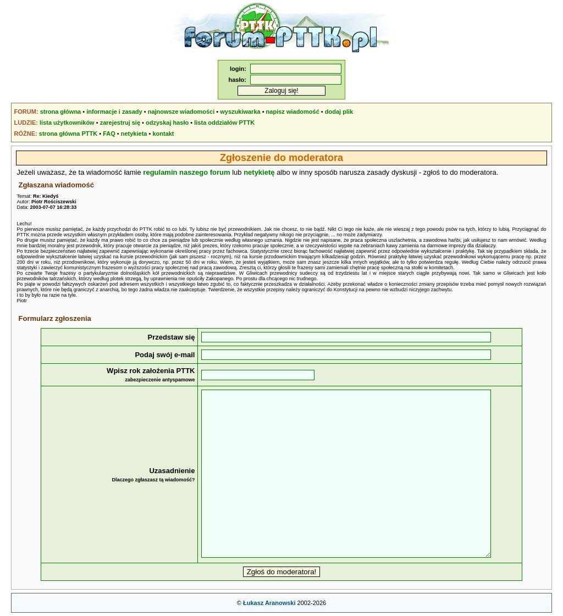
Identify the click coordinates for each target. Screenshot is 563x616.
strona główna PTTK (68, 133)
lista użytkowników (67, 122)
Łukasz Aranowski (269, 603)
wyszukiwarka (240, 111)
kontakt (163, 133)
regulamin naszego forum (186, 172)
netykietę (259, 172)
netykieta (134, 133)
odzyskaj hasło (167, 122)
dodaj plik (339, 111)
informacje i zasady (114, 111)
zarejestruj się (120, 122)
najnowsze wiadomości (181, 111)
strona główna (60, 111)
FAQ (109, 133)
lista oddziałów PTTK (224, 122)
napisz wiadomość (292, 111)
